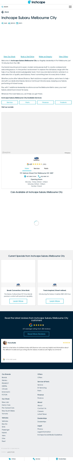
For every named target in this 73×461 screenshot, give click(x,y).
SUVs (3, 427)
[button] (36, 351)
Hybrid (4, 433)
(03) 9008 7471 (43, 176)
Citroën (5, 389)
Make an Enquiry (45, 57)
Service (10, 102)
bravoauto (6, 392)
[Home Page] (36, 2)
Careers (40, 411)
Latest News (42, 414)
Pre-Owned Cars (8, 408)
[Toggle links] (7, 452)
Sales (27, 168)
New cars (5, 402)
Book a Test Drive (27, 57)
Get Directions (30, 176)
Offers (40, 377)
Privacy (40, 429)
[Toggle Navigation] (70, 6)
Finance (45, 102)
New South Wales (8, 411)
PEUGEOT (5, 383)
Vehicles (5, 421)
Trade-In (63, 102)
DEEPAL (4, 386)
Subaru (4, 380)
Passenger (6, 430)
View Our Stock (9, 57)
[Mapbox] (6, 152)
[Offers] (12, 459)
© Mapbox (67, 153)
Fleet (4, 441)
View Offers (63, 57)
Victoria (5, 414)
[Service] (36, 459)
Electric (5, 424)
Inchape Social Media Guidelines (50, 435)
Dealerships (42, 422)
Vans (3, 435)
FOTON (4, 395)
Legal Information (44, 432)
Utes (3, 438)
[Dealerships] (61, 459)
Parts (27, 102)
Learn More (18, 301)
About (40, 405)
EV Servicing (42, 388)
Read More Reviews (36, 334)
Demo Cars (6, 405)
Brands (4, 377)
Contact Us (42, 408)
